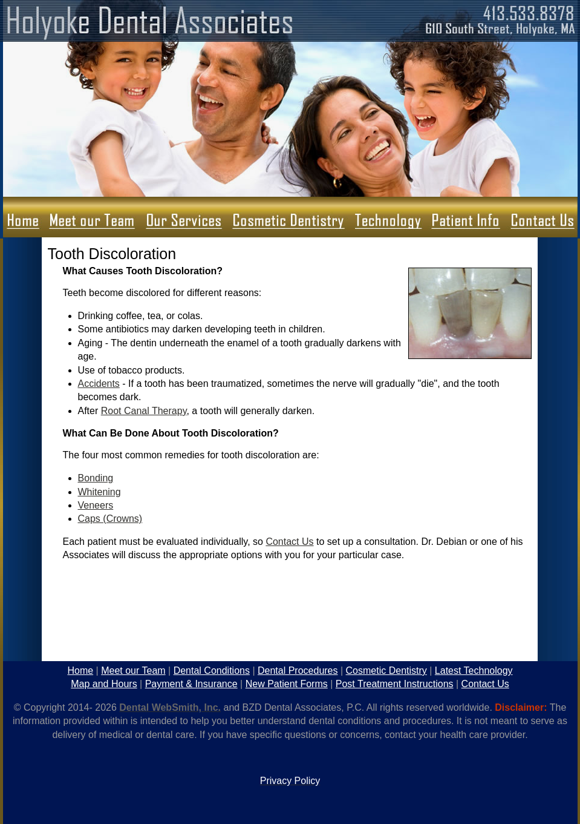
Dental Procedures (298, 670)
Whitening (99, 492)
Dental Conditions (212, 670)
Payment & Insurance (191, 684)
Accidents (99, 383)
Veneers (96, 505)
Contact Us (289, 541)
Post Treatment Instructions (395, 684)
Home (80, 670)
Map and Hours (104, 684)
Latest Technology (474, 670)
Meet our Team (133, 670)
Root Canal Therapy (144, 411)
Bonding (96, 478)
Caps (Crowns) (110, 518)
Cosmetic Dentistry (386, 670)
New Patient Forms (287, 684)
